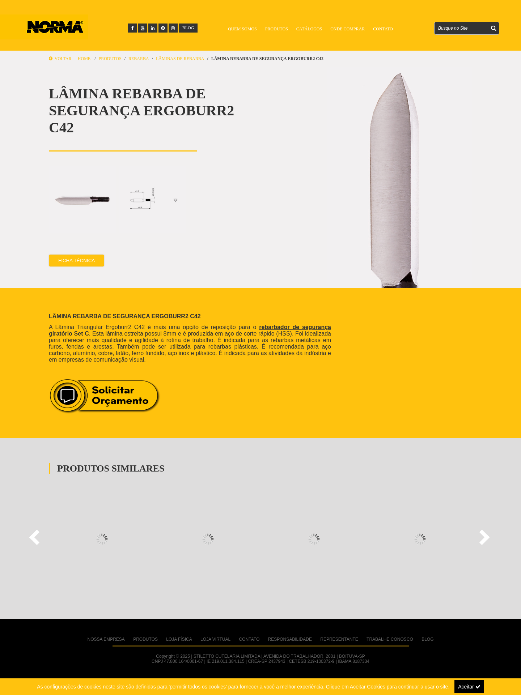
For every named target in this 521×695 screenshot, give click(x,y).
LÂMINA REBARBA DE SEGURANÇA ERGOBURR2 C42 (267, 58)
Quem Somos (242, 28)
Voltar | (63, 58)
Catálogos (309, 28)
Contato (383, 28)
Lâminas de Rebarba (180, 58)
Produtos (276, 28)
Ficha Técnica (76, 260)
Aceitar (469, 687)
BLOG (188, 27)
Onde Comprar (347, 28)
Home (84, 58)
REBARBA (138, 58)
